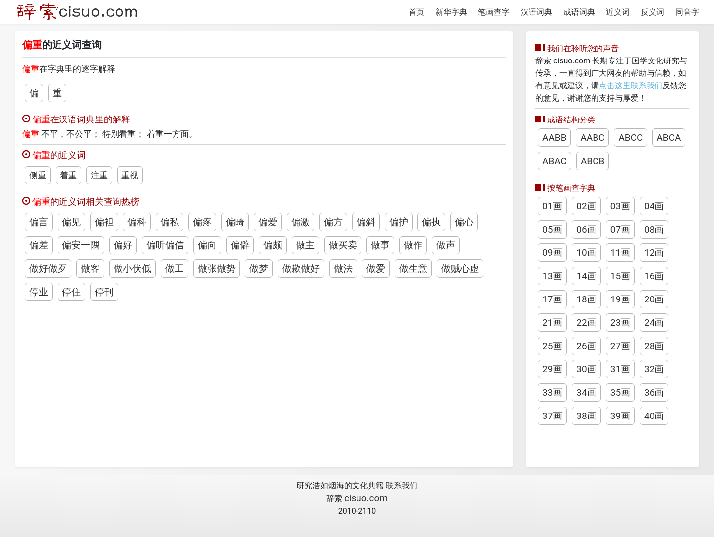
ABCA (668, 137)
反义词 (652, 12)
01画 (552, 206)
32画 (654, 369)
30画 (586, 369)
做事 (380, 245)
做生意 (413, 268)
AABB (554, 137)
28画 (654, 346)
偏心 (464, 222)
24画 (654, 322)
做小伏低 (132, 268)
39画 (620, 415)
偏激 (300, 222)
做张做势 (217, 268)
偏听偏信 (165, 245)
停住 (71, 292)
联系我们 (401, 485)
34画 (586, 392)
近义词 (618, 12)
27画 (620, 346)
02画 (586, 206)
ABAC (554, 161)
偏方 (333, 222)
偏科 (136, 222)
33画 (552, 392)
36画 (654, 392)
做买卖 (343, 245)
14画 (586, 276)
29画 (552, 369)
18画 (586, 299)
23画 (620, 322)
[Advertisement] (264, 377)
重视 (129, 175)
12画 (654, 252)
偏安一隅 (81, 245)
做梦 (258, 268)
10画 (586, 252)
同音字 (687, 12)
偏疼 (202, 222)
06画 (586, 229)
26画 (586, 346)
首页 (416, 12)
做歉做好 (301, 268)
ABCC (630, 137)
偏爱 (267, 222)
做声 (445, 245)
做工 (174, 268)
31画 (620, 369)
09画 (552, 252)
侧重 (37, 175)
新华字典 (451, 12)
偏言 (38, 222)
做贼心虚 (460, 268)
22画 (586, 322)
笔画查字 (494, 12)
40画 (654, 415)
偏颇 (272, 245)
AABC (592, 137)
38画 (586, 415)
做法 (343, 268)
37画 (552, 415)
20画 (654, 299)
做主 (305, 245)
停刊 (104, 292)
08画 (654, 229)
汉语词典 (536, 12)
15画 (620, 276)
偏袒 (104, 222)
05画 (552, 229)
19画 (620, 299)
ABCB (592, 161)
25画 (552, 346)
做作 (413, 245)
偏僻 (240, 245)
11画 (620, 252)
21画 (552, 322)
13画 (552, 276)
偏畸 (235, 222)
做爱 (375, 268)
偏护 (398, 222)
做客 (90, 268)
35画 (620, 392)
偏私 (169, 222)
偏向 (207, 245)
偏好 (123, 245)
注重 (99, 175)
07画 (620, 229)
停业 (38, 292)
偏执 (431, 222)
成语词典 (579, 12)
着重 (68, 175)
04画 (654, 206)
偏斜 (366, 222)
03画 (620, 206)
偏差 (38, 245)
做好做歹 (48, 268)
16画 (654, 276)
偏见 (71, 222)
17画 (552, 299)
